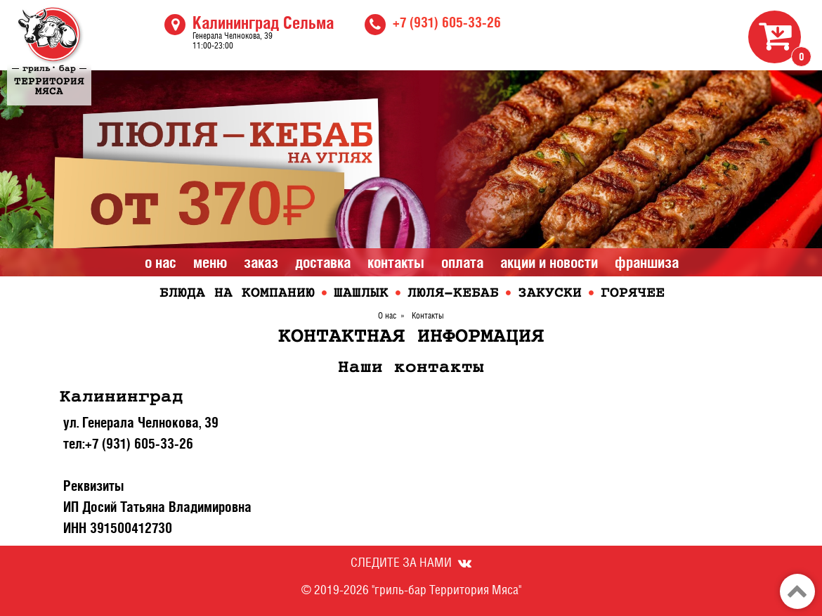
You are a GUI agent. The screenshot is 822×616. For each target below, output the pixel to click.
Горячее (633, 293)
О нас (160, 262)
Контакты (395, 262)
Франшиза (647, 262)
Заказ (261, 262)
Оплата (462, 262)
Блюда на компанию (237, 293)
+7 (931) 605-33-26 (447, 22)
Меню (210, 262)
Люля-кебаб (453, 293)
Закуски (550, 293)
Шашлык (361, 293)
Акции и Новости (549, 262)
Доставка (323, 262)
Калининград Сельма (263, 22)
